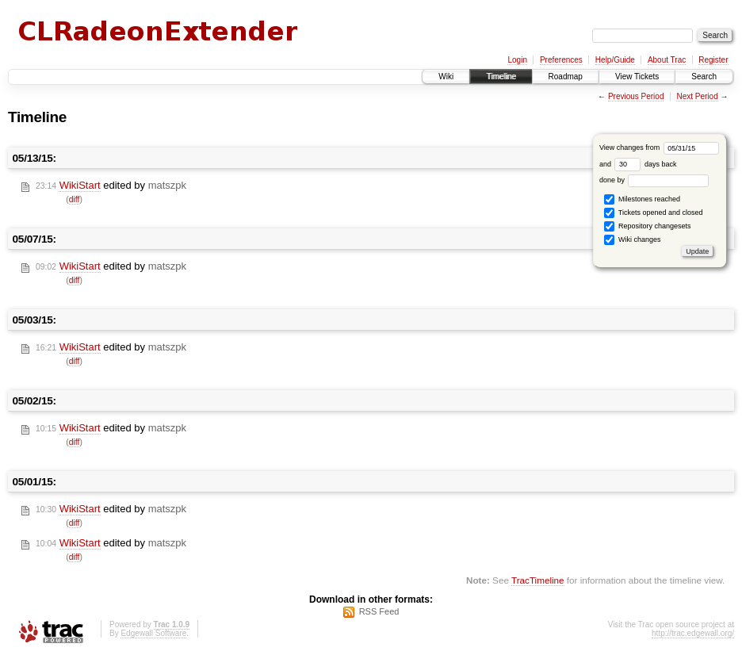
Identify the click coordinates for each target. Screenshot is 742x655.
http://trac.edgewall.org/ (693, 633)
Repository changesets (647, 226)
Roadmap (566, 76)
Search (704, 76)
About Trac (667, 60)
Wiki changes (632, 240)
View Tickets (637, 76)
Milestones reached (642, 199)
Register (713, 60)
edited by (111, 185)
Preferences (561, 60)
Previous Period (636, 96)
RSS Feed (379, 611)
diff (74, 199)
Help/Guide (615, 60)
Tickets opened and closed (653, 213)
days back (645, 164)
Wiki (445, 76)
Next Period (696, 96)
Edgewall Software (153, 633)
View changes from (659, 147)
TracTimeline (537, 580)
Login (516, 60)
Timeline (500, 76)
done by (654, 180)
